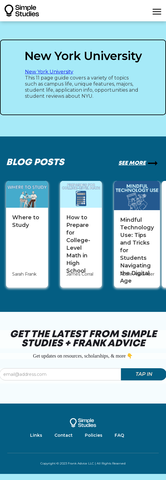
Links (36, 435)
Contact (63, 435)
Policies (93, 435)
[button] (157, 11)
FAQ (119, 435)
